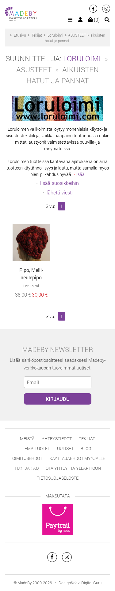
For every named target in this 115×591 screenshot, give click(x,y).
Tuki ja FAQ (26, 468)
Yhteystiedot (57, 438)
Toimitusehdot (26, 458)
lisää (79, 174)
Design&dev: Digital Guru (80, 582)
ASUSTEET (77, 35)
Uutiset (65, 448)
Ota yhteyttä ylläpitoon (73, 468)
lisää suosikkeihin (59, 183)
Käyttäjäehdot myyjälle (77, 458)
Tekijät (87, 438)
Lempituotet (36, 448)
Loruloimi (82, 58)
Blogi (87, 448)
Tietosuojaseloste (58, 478)
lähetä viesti (60, 192)
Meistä (27, 438)
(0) (94, 19)
